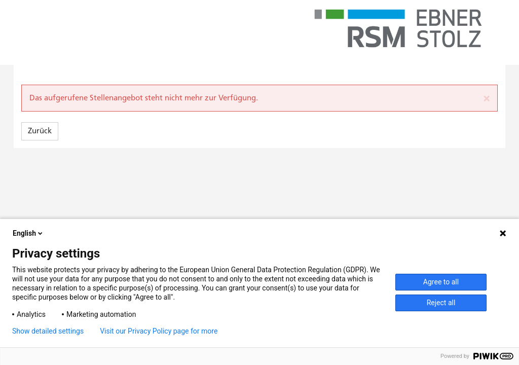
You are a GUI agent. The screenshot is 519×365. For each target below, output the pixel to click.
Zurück (40, 130)
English (28, 233)
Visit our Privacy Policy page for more (158, 331)
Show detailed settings (48, 331)
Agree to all (441, 282)
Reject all (441, 303)
